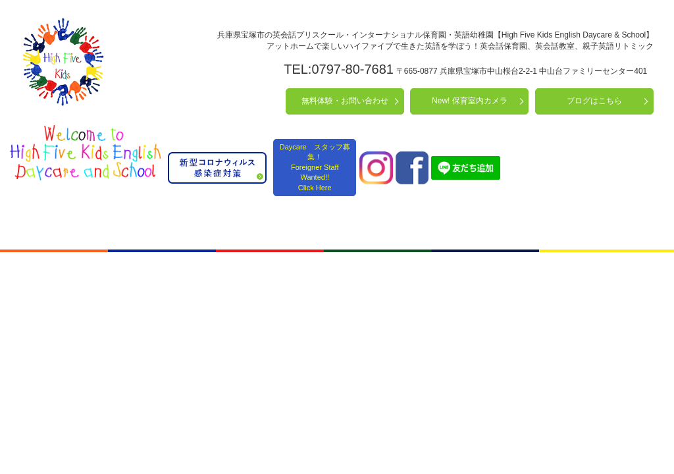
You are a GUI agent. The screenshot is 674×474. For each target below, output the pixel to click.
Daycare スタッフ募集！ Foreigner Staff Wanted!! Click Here (315, 167)
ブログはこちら (594, 100)
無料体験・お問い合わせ (344, 100)
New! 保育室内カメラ (469, 100)
